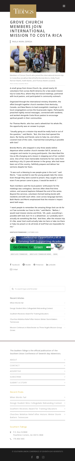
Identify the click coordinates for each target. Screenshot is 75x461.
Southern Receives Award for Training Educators (29, 313)
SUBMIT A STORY (18, 382)
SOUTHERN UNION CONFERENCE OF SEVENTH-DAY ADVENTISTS (38, 451)
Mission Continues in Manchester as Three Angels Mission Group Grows (36, 328)
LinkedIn (51, 265)
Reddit (27, 265)
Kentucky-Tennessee (19, 254)
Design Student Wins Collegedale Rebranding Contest (31, 308)
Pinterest (38, 265)
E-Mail (14, 269)
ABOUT (13, 359)
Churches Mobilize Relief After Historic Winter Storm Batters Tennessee (33, 320)
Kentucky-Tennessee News (40, 254)
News (55, 254)
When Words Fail (16, 303)
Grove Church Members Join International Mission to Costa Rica (36, 29)
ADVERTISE (15, 371)
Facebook (15, 265)
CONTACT (15, 365)
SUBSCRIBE (15, 377)
